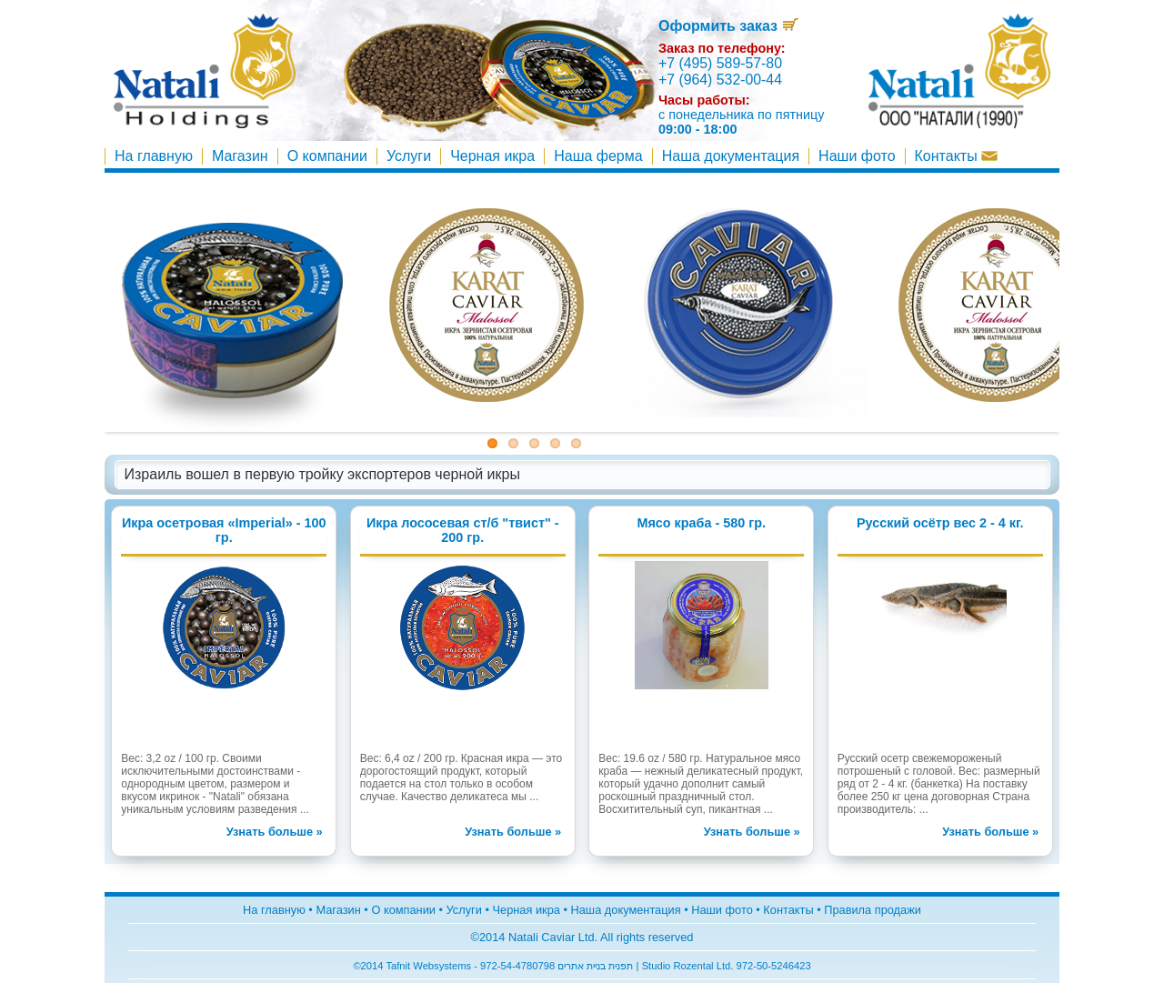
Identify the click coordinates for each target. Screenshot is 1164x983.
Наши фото (856, 156)
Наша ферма (598, 156)
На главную (154, 156)
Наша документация (730, 156)
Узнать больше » (274, 831)
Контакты (956, 156)
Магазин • (343, 910)
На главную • (279, 910)
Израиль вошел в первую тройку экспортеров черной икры (322, 474)
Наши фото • (727, 910)
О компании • (408, 910)
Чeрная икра (492, 156)
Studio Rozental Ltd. (689, 965)
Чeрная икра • (532, 910)
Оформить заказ (728, 26)
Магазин (240, 156)
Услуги (408, 156)
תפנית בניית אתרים (595, 965)
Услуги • (470, 910)
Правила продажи (872, 910)
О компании (327, 156)
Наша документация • (631, 910)
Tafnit (398, 965)
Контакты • (791, 910)
